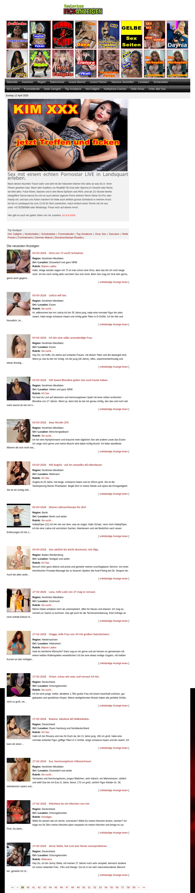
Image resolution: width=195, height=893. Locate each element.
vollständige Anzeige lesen (114, 282)
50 (83, 887)
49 (78, 887)
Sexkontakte (31, 233)
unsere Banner (77, 82)
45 (55, 887)
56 (117, 887)
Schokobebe (161, 82)
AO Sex (45, 393)
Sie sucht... (47, 308)
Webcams (46, 859)
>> (143, 887)
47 (67, 887)
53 (100, 887)
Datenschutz (57, 82)
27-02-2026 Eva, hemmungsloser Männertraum (61, 761)
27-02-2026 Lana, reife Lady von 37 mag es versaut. (64, 592)
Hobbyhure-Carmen (115, 88)
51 (89, 887)
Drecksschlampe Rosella (68, 237)
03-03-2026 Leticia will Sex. (49, 295)
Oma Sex (100, 233)
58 (128, 887)
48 (72, 887)
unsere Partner (98, 82)
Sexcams (114, 233)
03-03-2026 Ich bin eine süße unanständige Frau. (62, 337)
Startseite (12, 82)
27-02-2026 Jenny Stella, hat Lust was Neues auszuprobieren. (70, 846)
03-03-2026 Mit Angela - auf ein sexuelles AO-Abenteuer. (67, 464)
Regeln (42, 82)
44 (50, 887)
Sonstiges (46, 817)
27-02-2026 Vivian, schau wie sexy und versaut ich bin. (66, 676)
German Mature (44, 237)
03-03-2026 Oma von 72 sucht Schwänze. (58, 253)
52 (94, 887)
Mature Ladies (48, 266)
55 (111, 887)
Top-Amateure (73, 88)
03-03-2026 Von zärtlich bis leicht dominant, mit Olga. (65, 549)
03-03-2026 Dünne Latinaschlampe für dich (59, 507)
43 (44, 887)
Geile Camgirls (52, 88)
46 (61, 887)
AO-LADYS (13, 88)
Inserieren (27, 82)
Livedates (143, 82)
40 (28, 887)
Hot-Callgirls (92, 88)
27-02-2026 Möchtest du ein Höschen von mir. (61, 803)
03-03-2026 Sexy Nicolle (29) (50, 422)
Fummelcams (25, 237)
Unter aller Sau (157, 88)
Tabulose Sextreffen (122, 82)
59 (133, 887)
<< (12, 887)
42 (39, 887)
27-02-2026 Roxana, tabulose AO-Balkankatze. (60, 719)
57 (122, 887)
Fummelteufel (32, 88)
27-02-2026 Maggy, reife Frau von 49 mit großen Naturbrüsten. (71, 634)
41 (33, 887)
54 (106, 887)
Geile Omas (137, 88)
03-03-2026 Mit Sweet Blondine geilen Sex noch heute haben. (70, 380)
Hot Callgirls (15, 233)
